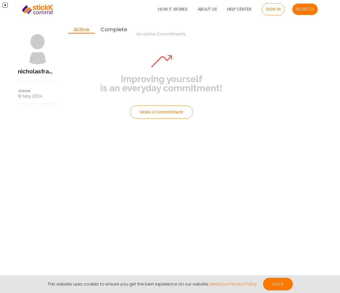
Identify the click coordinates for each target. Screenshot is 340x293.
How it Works (172, 9)
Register (305, 9)
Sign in (273, 9)
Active (81, 29)
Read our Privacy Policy (233, 284)
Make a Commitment (161, 112)
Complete (114, 29)
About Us (207, 9)
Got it (278, 284)
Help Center (239, 9)
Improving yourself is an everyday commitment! (161, 83)
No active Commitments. (161, 34)
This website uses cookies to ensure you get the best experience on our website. (128, 284)
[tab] (81, 30)
